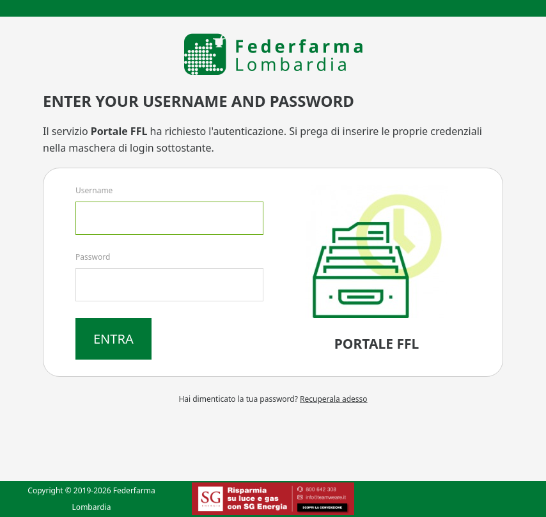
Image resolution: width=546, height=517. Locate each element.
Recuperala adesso (334, 399)
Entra (113, 338)
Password (92, 256)
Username (94, 190)
